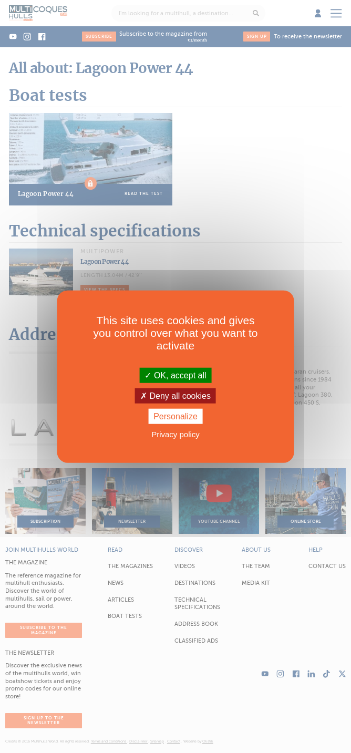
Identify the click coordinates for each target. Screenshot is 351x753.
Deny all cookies (175, 395)
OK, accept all (175, 374)
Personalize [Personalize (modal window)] (175, 416)
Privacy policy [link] (175, 434)
